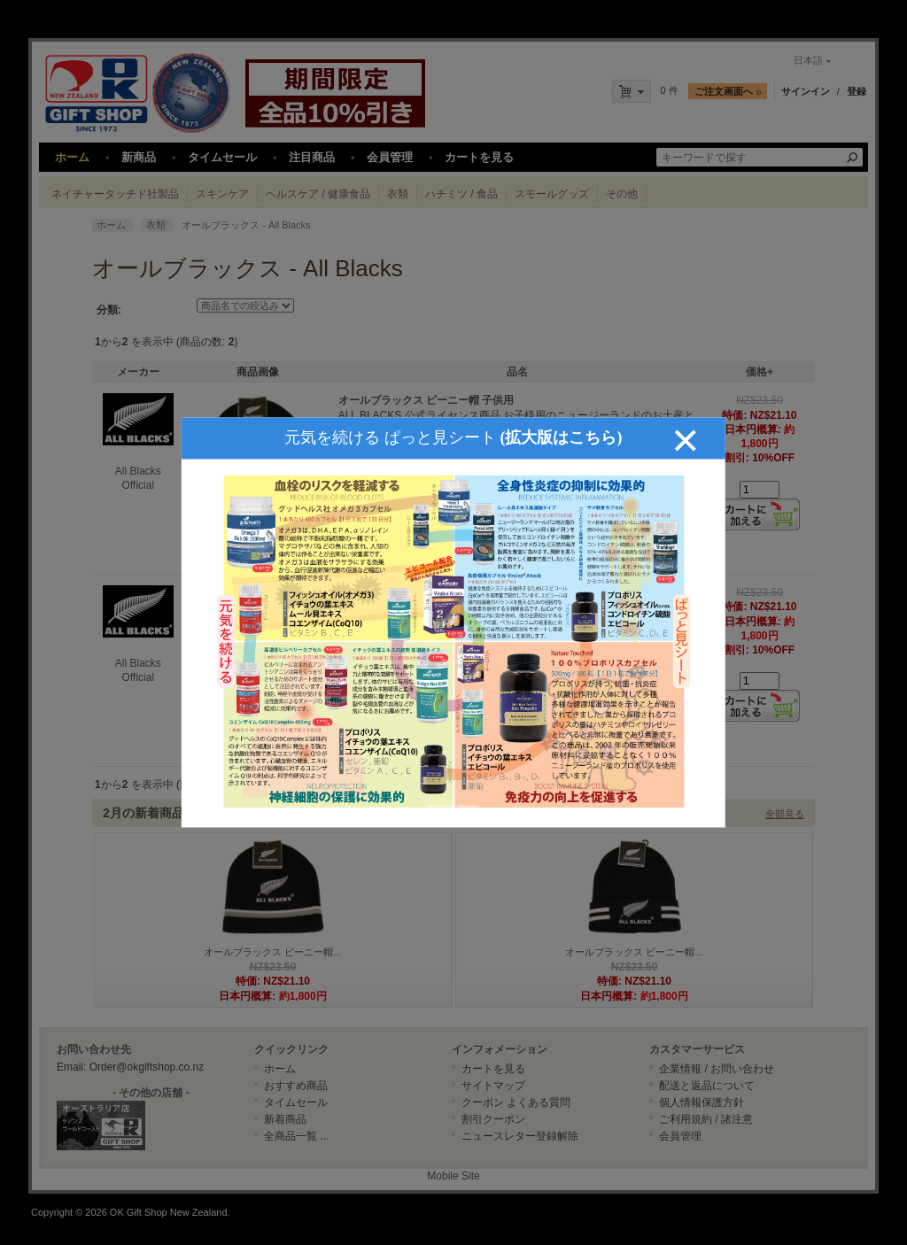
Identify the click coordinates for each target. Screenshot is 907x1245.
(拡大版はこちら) (561, 420)
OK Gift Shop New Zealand (169, 1212)
